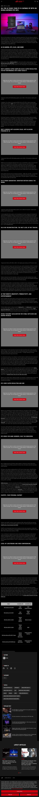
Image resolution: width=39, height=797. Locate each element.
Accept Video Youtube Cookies (19, 86)
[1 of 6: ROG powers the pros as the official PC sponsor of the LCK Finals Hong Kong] (10, 759)
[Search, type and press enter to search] (35, 1)
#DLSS (5, 693)
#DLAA (10, 693)
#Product (17, 687)
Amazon (20, 620)
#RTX (16, 693)
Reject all (10, 794)
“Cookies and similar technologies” (17, 788)
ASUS (20, 606)
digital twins (17, 486)
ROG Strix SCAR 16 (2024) (9, 619)
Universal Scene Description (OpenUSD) (29, 484)
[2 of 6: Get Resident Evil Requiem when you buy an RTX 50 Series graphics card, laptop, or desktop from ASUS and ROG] (29, 759)
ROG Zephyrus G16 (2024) (9, 612)
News (5, 677)
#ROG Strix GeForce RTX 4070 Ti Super (12, 696)
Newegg (28, 611)
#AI (15, 690)
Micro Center (20, 636)
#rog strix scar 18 (8, 690)
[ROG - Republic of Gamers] (19, 1)
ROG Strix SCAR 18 (13, 62)
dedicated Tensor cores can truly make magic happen (17, 374)
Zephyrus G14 (21, 307)
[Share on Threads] (15, 668)
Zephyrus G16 (29, 307)
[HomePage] (2, 778)
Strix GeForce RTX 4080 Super (9, 641)
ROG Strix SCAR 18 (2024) (9, 627)
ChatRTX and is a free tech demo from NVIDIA (9, 525)
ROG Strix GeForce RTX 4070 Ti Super (9, 635)
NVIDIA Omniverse (4, 483)
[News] (14, 777)
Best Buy (20, 608)
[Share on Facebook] (4, 668)
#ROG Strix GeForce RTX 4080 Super (11, 698)
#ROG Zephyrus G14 (8, 687)
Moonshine (20, 489)
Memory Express (28, 619)
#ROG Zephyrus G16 (23, 693)
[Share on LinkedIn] (11, 668)
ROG (3, 641)
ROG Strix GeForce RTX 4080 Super (7, 63)
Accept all (29, 794)
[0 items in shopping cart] (37, 1)
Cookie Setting (19, 791)
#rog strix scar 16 (26, 687)
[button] (1, 1)
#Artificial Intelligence (24, 690)
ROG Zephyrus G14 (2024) (9, 607)
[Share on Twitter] (7, 668)
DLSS (12, 103)
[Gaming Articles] (8, 777)
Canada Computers (28, 608)
